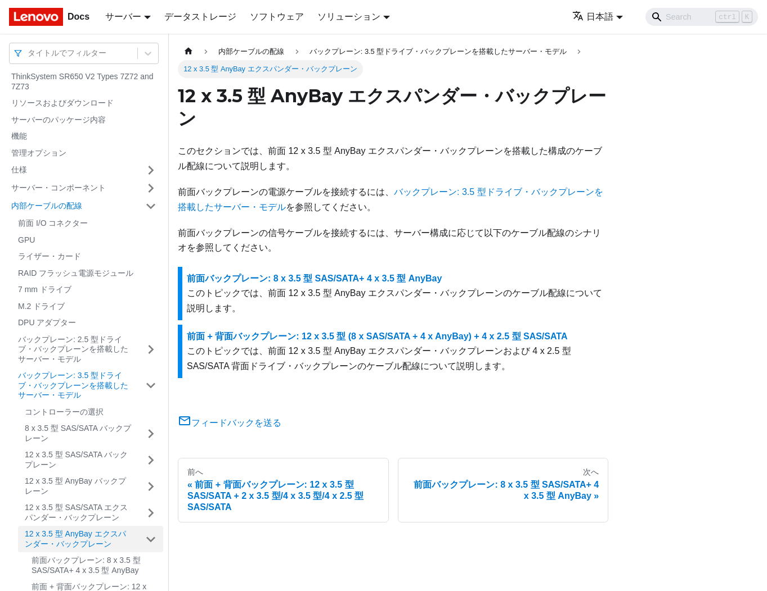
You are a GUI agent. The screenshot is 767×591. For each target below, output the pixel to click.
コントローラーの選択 (64, 411)
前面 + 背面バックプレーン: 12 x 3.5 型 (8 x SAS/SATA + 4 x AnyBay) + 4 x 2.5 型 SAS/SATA (377, 336)
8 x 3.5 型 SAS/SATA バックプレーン (78, 433)
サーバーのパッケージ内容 (58, 119)
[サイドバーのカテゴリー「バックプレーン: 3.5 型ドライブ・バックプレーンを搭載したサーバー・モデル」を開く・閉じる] (150, 385)
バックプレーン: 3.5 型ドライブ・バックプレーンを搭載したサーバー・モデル (73, 385)
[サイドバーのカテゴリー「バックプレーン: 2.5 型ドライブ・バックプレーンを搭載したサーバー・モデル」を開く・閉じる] (150, 349)
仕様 (19, 169)
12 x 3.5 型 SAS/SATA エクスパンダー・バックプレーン (76, 512)
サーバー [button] (123, 16)
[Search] (701, 17)
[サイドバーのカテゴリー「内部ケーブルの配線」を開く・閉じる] (150, 206)
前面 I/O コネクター (53, 223)
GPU (26, 239)
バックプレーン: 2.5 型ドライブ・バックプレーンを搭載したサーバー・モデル (73, 349)
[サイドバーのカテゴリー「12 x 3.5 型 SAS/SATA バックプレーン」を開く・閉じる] (150, 460)
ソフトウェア (277, 16)
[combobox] (29, 53)
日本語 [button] (592, 16)
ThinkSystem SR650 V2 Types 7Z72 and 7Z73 (82, 81)
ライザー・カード (49, 256)
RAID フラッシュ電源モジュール (75, 273)
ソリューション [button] (348, 16)
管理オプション (38, 152)
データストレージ (200, 16)
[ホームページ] (188, 51)
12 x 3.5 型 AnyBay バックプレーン (75, 485)
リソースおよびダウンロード (62, 102)
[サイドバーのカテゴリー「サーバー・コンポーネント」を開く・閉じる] (150, 188)
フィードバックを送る (229, 423)
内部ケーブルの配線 (46, 205)
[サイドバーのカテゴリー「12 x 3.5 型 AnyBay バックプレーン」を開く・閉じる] (150, 486)
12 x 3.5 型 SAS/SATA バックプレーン (76, 459)
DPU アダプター (47, 322)
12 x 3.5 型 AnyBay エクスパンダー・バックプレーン (75, 538)
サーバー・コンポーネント (58, 187)
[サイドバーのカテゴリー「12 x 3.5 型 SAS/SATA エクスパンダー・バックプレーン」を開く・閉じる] (150, 512)
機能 (19, 135)
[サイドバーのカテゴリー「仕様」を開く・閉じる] (150, 170)
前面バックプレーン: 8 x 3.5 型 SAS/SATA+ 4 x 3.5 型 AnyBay (86, 565)
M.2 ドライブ (41, 306)
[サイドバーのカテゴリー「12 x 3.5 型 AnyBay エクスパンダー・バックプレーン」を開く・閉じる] (150, 539)
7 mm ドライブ (44, 289)
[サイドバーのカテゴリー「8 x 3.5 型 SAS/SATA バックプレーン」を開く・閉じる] (150, 433)
